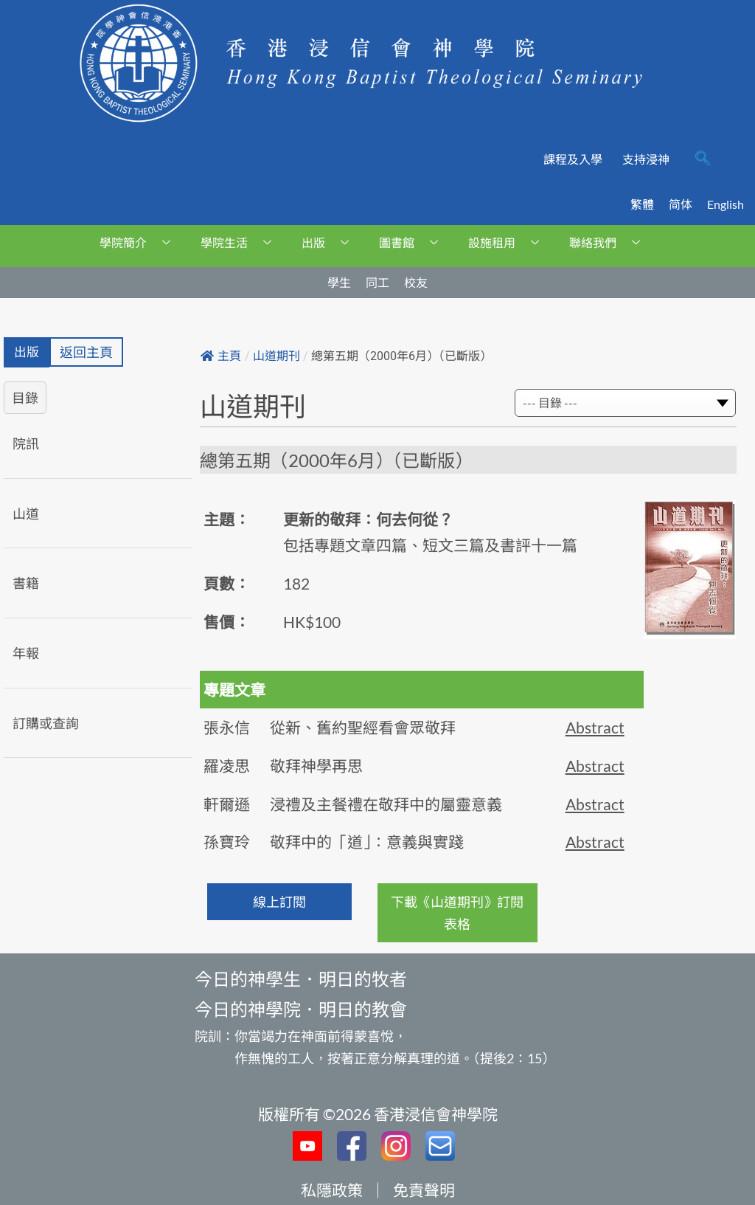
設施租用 (509, 242)
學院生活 (241, 242)
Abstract (595, 727)
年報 (26, 654)
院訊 (26, 444)
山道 (26, 514)
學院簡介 (140, 242)
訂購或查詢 (46, 724)
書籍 (26, 584)
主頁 (221, 356)
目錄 (25, 398)
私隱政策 (332, 1190)
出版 (331, 242)
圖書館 (414, 242)
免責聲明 (424, 1190)
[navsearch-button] (702, 159)
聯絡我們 (610, 242)
